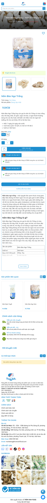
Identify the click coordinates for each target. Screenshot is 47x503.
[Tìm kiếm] (44, 8)
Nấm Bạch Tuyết (7, 304)
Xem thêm (23, 266)
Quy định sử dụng (7, 416)
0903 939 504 (18, 335)
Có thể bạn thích (8, 356)
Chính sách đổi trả (7, 413)
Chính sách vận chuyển (9, 410)
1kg (8, 134)
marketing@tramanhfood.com (16, 441)
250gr (3, 134)
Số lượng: (4, 139)
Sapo (28, 502)
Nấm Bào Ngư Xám (30, 304)
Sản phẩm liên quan (10, 277)
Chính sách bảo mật (8, 408)
